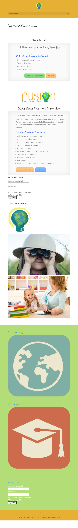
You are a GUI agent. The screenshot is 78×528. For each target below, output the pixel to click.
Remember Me (15, 195)
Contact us (40, 170)
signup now (12, 192)
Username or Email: (15, 181)
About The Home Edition (34, 76)
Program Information (24, 170)
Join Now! (50, 76)
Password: (12, 186)
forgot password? (25, 192)
